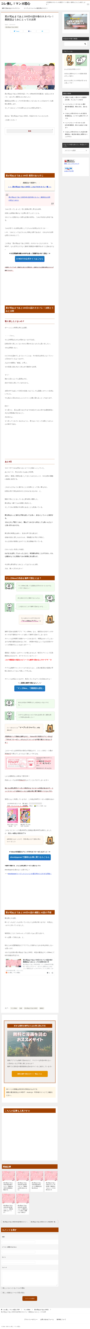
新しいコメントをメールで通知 (14, 1288)
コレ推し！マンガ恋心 (15, 3)
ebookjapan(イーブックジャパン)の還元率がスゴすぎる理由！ (30, 874)
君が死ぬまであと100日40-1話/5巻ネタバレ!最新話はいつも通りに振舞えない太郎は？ (22, 1209)
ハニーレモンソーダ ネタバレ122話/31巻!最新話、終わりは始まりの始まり (76, 125)
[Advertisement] (30, 49)
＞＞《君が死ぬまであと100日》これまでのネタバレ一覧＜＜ (29, 187)
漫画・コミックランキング (71, 163)
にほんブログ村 (69, 171)
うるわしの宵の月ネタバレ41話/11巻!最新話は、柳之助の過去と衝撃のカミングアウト (76, 134)
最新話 (41, 1008)
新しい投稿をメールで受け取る (14, 1292)
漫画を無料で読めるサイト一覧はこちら (29, 1074)
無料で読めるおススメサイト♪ (11, 8)
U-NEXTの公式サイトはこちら (29, 259)
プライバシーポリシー (31, 1319)
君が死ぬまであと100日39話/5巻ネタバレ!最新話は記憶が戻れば (37, 1185)
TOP (11, 1309)
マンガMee (14, 1008)
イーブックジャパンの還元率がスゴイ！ (36, 8)
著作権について (61, 1319)
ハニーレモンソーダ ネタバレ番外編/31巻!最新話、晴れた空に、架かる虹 (76, 106)
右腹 (21, 1008)
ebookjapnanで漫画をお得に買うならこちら (29, 857)
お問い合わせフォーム (47, 1319)
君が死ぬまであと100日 (12, 27)
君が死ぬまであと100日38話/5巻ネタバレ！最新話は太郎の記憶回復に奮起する (8, 1186)
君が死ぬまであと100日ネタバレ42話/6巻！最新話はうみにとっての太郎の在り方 (50, 1186)
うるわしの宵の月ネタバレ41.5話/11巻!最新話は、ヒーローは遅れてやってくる (76, 116)
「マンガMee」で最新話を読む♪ (30, 688)
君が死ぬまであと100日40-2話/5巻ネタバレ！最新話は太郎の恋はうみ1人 (22, 1186)
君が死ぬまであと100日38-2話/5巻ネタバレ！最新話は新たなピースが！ (8, 1209)
